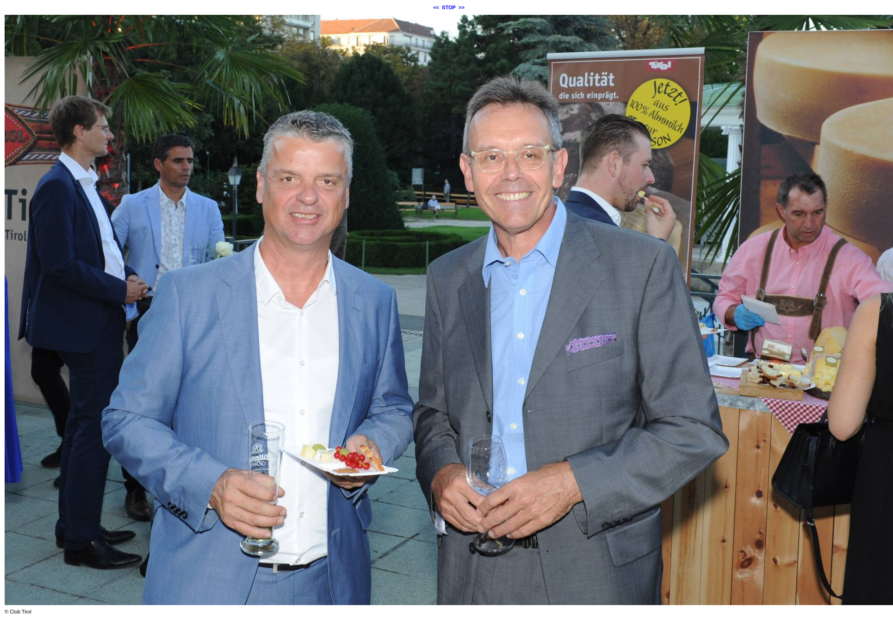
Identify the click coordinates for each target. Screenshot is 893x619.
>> (462, 7)
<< (436, 7)
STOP (449, 7)
